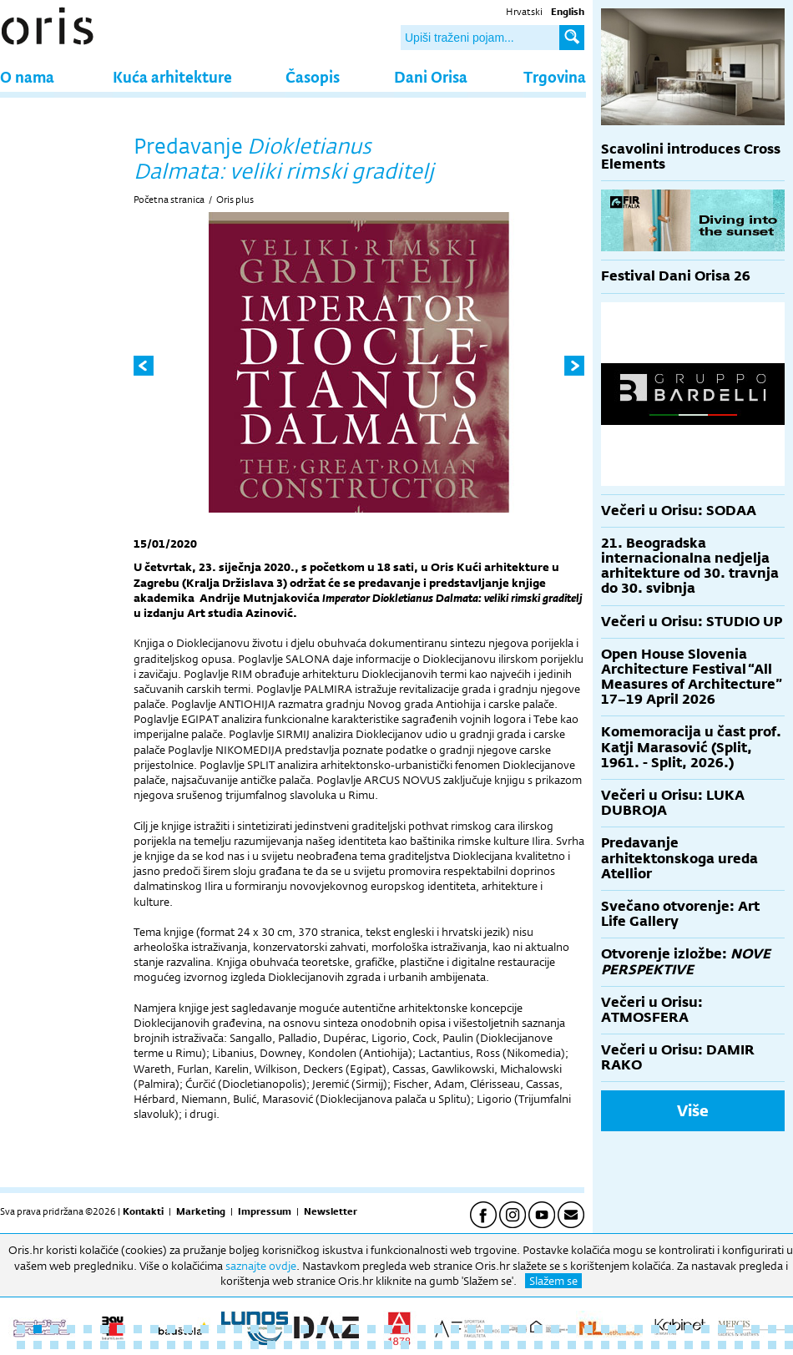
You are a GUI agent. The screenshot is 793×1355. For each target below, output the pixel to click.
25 (421, 1329)
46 (772, 1329)
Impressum (264, 1211)
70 (388, 1345)
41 (688, 1329)
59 (204, 1345)
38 (638, 1329)
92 (755, 1345)
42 (705, 1329)
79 (538, 1345)
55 (138, 1345)
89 (705, 1345)
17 (288, 1329)
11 (188, 1329)
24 (405, 1329)
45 (755, 1329)
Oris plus (235, 199)
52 (87, 1345)
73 (438, 1345)
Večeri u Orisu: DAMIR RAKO (678, 1057)
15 (254, 1329)
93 (772, 1345)
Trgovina (554, 76)
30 (505, 1329)
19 (321, 1329)
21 (355, 1329)
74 (455, 1345)
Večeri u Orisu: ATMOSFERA (652, 1009)
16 (271, 1329)
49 (37, 1345)
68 (355, 1345)
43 (722, 1329)
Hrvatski (524, 11)
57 (171, 1345)
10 (171, 1329)
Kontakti (143, 1211)
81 (572, 1345)
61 (238, 1345)
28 (471, 1329)
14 (238, 1329)
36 (605, 1329)
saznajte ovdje (260, 1265)
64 (288, 1345)
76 (488, 1345)
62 (254, 1345)
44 (739, 1329)
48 (21, 1345)
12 (204, 1329)
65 (305, 1345)
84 (622, 1345)
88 (688, 1345)
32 (538, 1329)
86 (655, 1345)
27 (455, 1329)
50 (54, 1345)
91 (739, 1345)
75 (471, 1345)
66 (321, 1345)
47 (789, 1329)
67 (338, 1345)
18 (305, 1329)
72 (421, 1345)
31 (522, 1329)
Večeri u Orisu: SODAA (678, 510)
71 (405, 1345)
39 (655, 1329)
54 (121, 1345)
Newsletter (330, 1211)
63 (271, 1345)
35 (588, 1329)
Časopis (312, 76)
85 (638, 1345)
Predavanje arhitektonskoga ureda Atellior (679, 858)
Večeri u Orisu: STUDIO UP (691, 621)
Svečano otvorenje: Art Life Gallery (680, 913)
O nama (27, 76)
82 (588, 1345)
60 (221, 1345)
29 (488, 1329)
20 (338, 1329)
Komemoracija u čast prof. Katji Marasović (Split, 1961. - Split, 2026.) (691, 747)
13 (221, 1329)
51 (71, 1345)
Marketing (200, 1211)
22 (371, 1329)
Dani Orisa (430, 76)
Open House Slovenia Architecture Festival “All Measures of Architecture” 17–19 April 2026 (691, 677)
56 (154, 1345)
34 (572, 1329)
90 (722, 1345)
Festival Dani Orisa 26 (675, 276)
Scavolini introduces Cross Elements (690, 156)
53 (104, 1345)
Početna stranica (169, 199)
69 (371, 1345)
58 (188, 1345)
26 (438, 1329)
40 (672, 1329)
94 (789, 1345)
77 (505, 1345)
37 (622, 1329)
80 (555, 1345)
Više (693, 1110)
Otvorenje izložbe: (685, 961)
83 (605, 1345)
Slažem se (553, 1280)
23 (388, 1329)
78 (522, 1345)
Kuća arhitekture (172, 76)
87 (672, 1345)
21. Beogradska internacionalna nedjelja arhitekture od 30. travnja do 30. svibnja (690, 566)
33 (555, 1329)
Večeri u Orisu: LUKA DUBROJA (673, 802)
